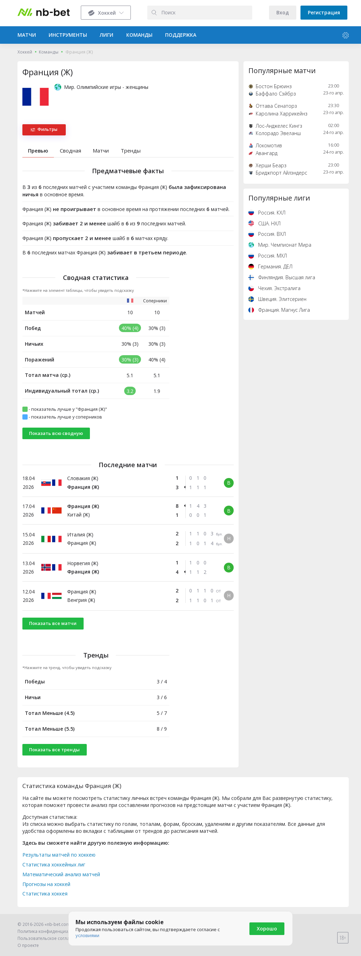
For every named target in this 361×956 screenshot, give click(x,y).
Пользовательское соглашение (50, 938)
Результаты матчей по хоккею (58, 854)
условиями (87, 935)
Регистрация (324, 12)
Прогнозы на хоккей (46, 884)
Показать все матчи (53, 623)
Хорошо (267, 928)
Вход (282, 12)
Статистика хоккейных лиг (53, 864)
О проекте (28, 945)
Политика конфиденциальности (51, 931)
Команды (48, 52)
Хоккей (24, 52)
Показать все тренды (54, 749)
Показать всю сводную (56, 433)
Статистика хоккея (45, 893)
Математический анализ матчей (61, 874)
